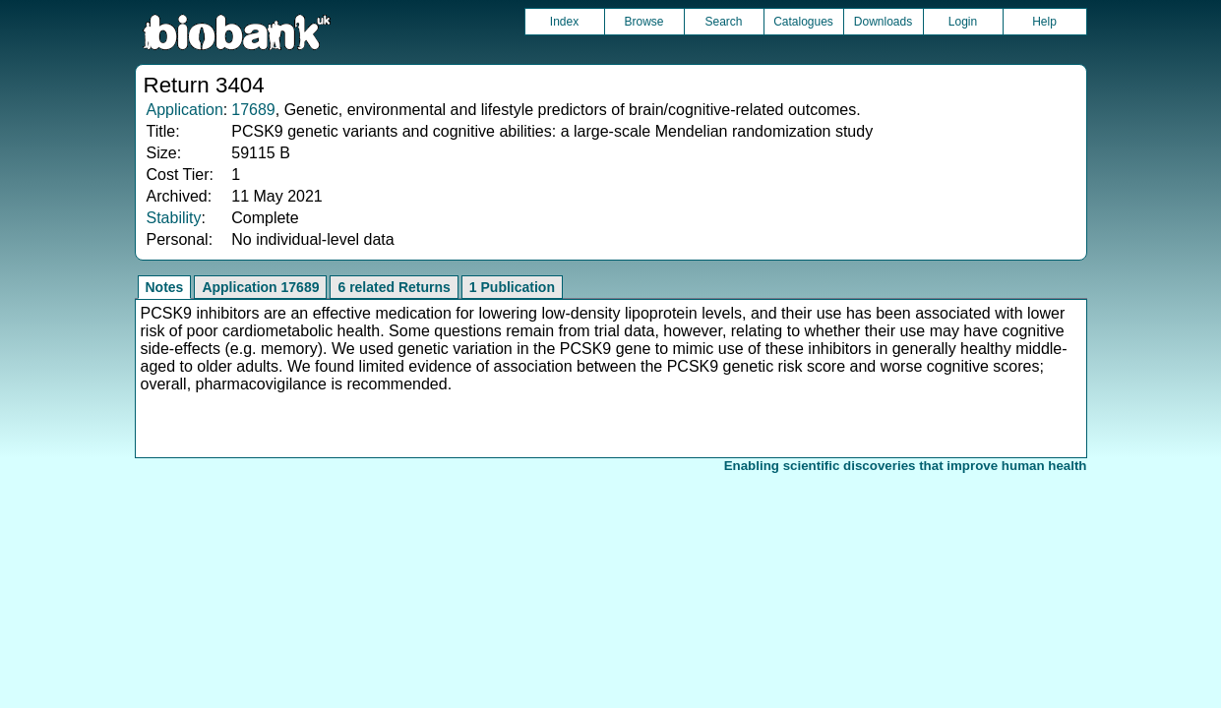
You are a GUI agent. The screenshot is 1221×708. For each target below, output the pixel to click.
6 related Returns (393, 287)
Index (564, 22)
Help (1044, 22)
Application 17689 (260, 287)
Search (723, 22)
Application (185, 109)
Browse (643, 22)
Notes (165, 287)
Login (962, 22)
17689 (253, 109)
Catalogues (803, 22)
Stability (174, 217)
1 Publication (512, 287)
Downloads (883, 22)
